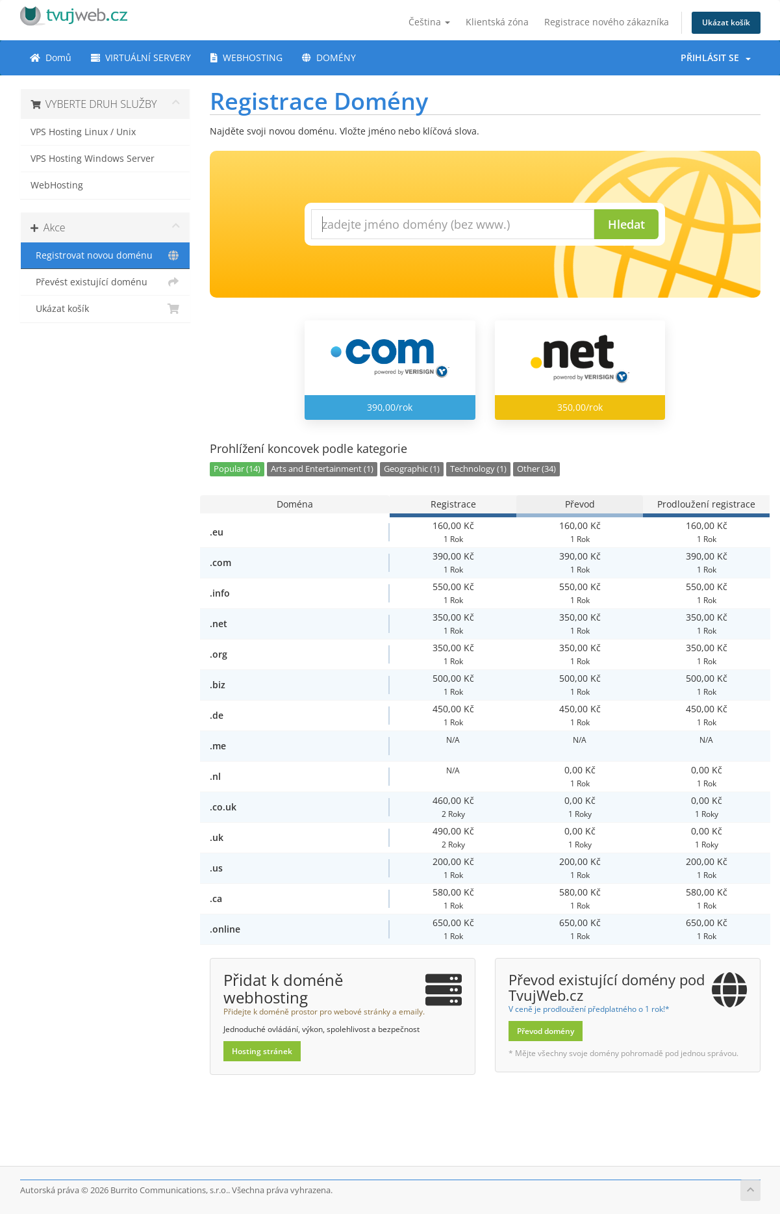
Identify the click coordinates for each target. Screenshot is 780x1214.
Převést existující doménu (106, 282)
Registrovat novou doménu (106, 255)
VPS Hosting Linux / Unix (83, 132)
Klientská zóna (497, 22)
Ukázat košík (726, 22)
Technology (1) (478, 468)
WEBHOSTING (246, 57)
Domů (50, 57)
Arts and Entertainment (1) (322, 468)
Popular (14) (237, 468)
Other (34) (536, 468)
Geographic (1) (412, 468)
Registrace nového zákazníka (606, 22)
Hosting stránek (262, 1051)
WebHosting (57, 185)
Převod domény (545, 1031)
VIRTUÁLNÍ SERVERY (141, 57)
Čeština (429, 22)
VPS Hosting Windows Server (93, 158)
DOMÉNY (329, 57)
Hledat (626, 224)
